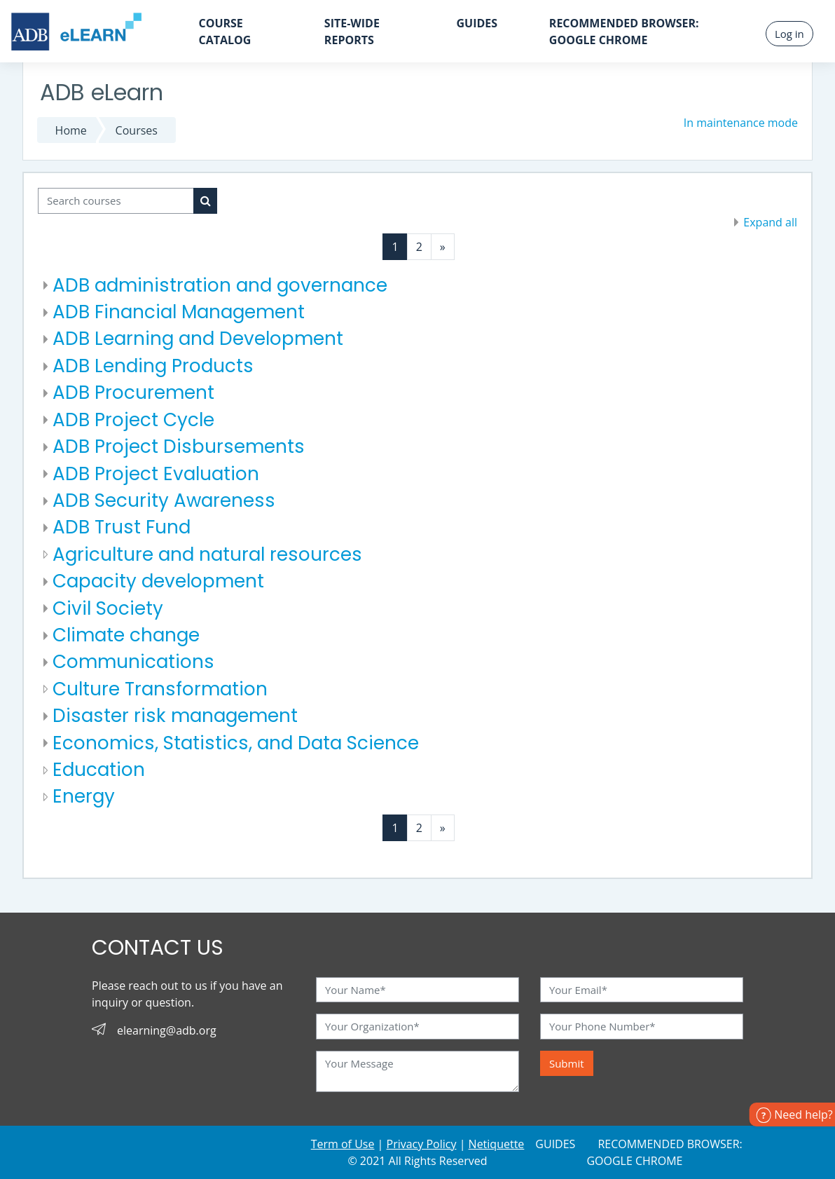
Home (71, 130)
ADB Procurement (133, 392)
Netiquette (497, 1144)
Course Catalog (224, 31)
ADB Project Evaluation (156, 473)
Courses (137, 130)
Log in (789, 34)
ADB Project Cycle (133, 419)
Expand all (770, 222)
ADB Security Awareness (164, 500)
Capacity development (158, 581)
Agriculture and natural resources (207, 554)
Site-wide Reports (352, 31)
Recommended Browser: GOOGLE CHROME (624, 31)
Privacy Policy (422, 1144)
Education (99, 769)
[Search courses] (116, 200)
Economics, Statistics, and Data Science (236, 743)
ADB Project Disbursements (179, 446)
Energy (84, 796)
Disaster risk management (175, 715)
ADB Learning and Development (198, 338)
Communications (133, 661)
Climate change (126, 635)
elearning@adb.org (166, 1030)
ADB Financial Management (179, 312)
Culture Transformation (160, 689)
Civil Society (108, 608)
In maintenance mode (741, 122)
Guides (477, 23)
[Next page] (443, 246)
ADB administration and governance (220, 285)
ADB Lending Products (153, 366)
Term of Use (343, 1144)
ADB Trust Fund (122, 527)
